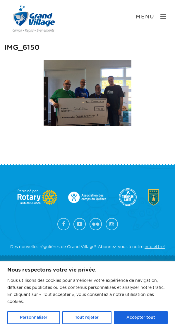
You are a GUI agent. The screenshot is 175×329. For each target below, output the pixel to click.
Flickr (96, 224)
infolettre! (155, 247)
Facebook (63, 224)
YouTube (79, 224)
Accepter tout (140, 318)
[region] (87, 295)
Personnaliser (33, 318)
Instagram (112, 224)
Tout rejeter (87, 318)
